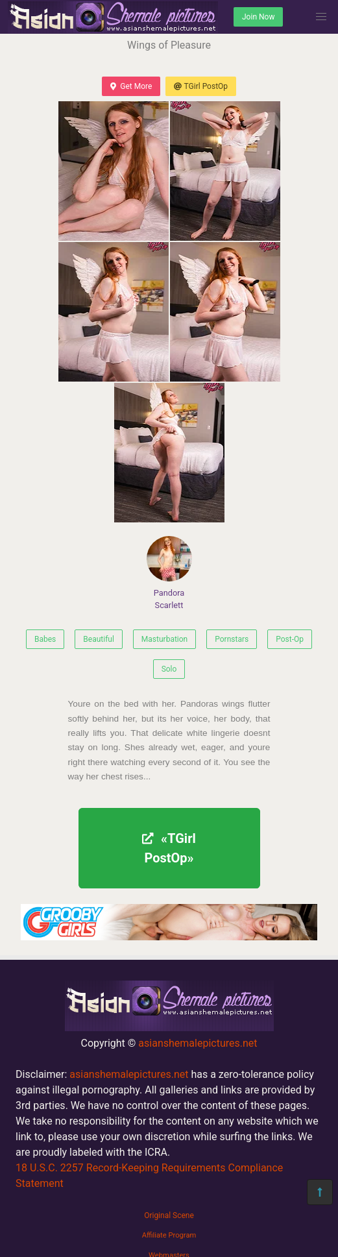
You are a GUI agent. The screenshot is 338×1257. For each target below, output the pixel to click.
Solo (169, 669)
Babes (45, 639)
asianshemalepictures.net (197, 1043)
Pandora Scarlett (169, 573)
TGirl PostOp (201, 86)
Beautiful (98, 639)
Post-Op (290, 639)
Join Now (258, 16)
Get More (131, 86)
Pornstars (231, 639)
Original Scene (169, 1215)
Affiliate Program (169, 1235)
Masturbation (164, 639)
